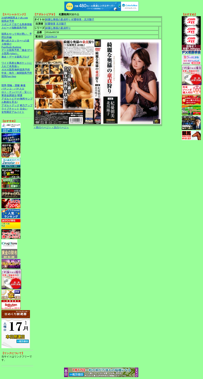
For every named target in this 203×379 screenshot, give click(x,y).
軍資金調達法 (9, 95)
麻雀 (23, 85)
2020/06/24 (51, 36)
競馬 (4, 85)
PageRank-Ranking (11, 47)
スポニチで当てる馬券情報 (16, 24)
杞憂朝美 (50, 23)
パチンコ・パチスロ (12, 88)
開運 (19, 95)
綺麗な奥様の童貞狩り (58, 28)
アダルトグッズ (10, 105)
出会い (23, 108)
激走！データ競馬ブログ (15, 56)
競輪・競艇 (13, 85)
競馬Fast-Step (8, 76)
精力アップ (26, 105)
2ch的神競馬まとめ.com (14, 17)
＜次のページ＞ (60, 127)
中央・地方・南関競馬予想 (16, 73)
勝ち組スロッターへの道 (15, 40)
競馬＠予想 (7, 21)
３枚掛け (6, 44)
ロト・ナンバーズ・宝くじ (16, 92)
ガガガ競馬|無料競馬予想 (15, 69)
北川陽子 (61, 23)
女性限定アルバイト (12, 112)
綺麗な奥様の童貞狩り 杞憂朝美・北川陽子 (69, 19)
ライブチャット (10, 108)
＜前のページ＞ (42, 127)
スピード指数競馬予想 (14, 27)
